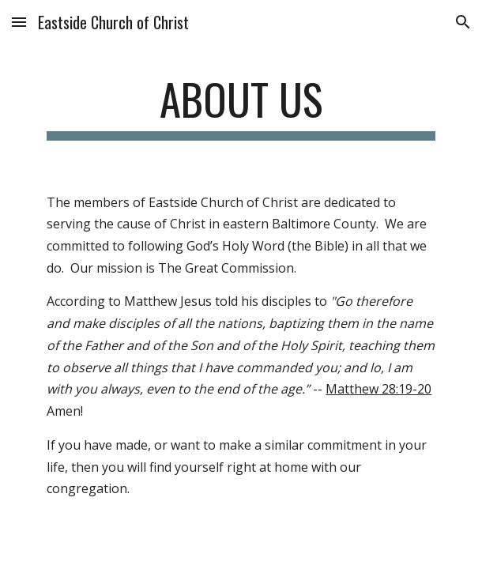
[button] (19, 21)
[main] (240, 106)
